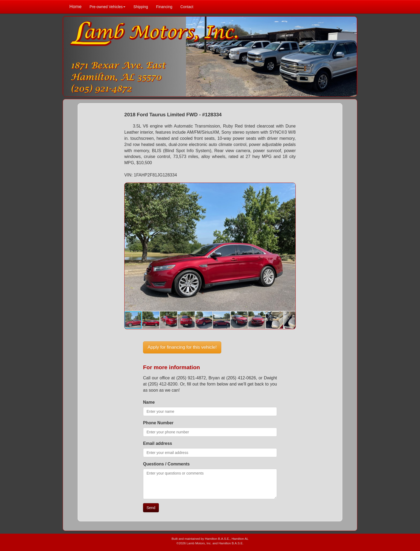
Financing (164, 7)
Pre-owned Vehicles (107, 7)
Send (151, 508)
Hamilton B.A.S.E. (217, 538)
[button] (290, 187)
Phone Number (158, 423)
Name (149, 402)
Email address (157, 443)
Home (75, 6)
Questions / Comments (166, 464)
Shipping (140, 7)
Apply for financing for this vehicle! (182, 347)
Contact (186, 7)
